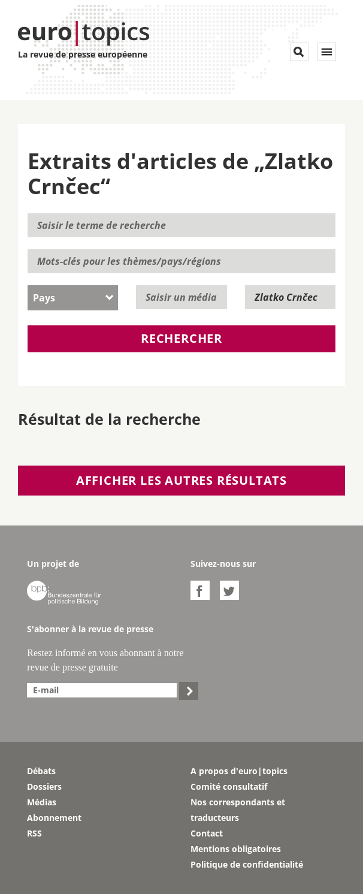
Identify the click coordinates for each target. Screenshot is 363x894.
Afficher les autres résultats (181, 480)
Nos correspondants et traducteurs (237, 809)
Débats (41, 771)
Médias (41, 802)
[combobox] (73, 297)
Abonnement (54, 817)
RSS (34, 833)
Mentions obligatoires (235, 848)
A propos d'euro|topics (239, 771)
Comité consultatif (228, 786)
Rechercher (181, 338)
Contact (206, 833)
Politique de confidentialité (246, 864)
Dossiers (44, 786)
